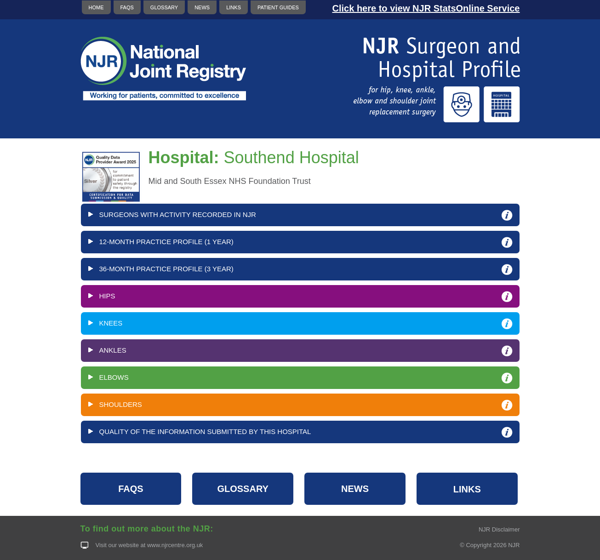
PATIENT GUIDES (278, 7)
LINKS (233, 7)
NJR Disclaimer (499, 529)
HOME (96, 7)
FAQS (127, 7)
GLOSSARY (164, 7)
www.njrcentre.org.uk (175, 545)
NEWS (202, 7)
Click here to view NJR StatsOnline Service (426, 8)
